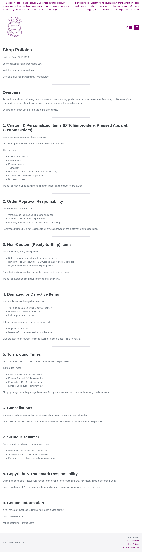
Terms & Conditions (130, 547)
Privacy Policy (133, 541)
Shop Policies (133, 544)
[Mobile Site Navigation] (136, 27)
